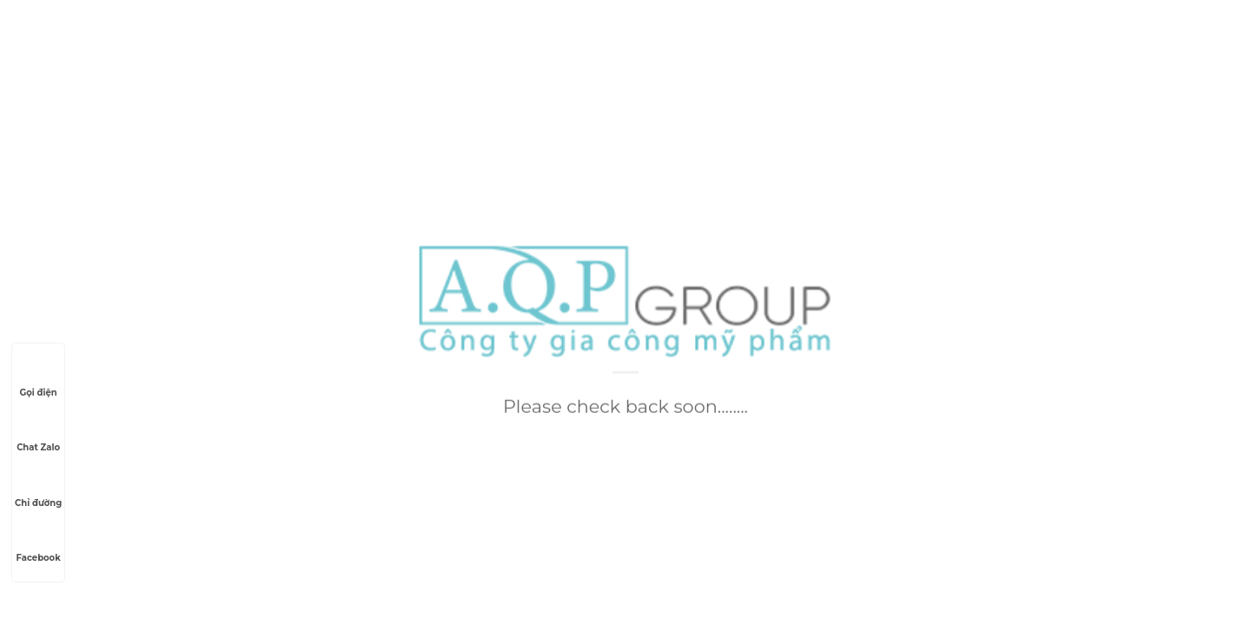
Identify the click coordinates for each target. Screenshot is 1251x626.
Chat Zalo (38, 431)
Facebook (39, 541)
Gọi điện (37, 376)
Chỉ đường (38, 487)
